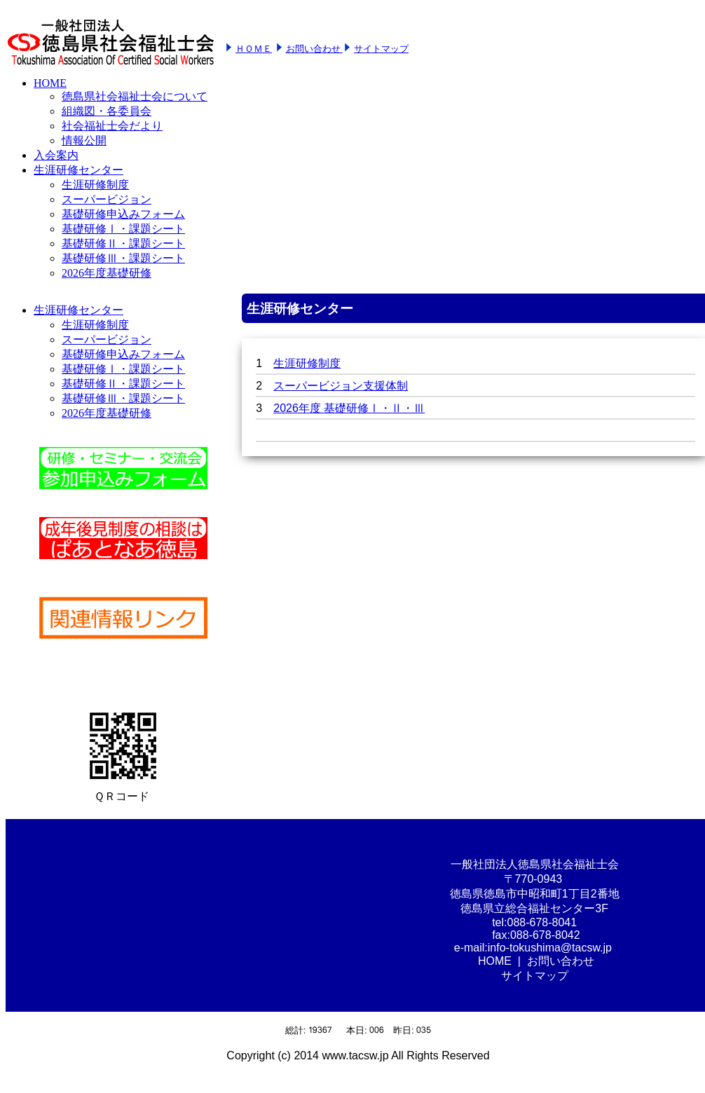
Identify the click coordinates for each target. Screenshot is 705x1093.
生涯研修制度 (307, 363)
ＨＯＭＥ (253, 48)
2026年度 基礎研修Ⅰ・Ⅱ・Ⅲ (349, 408)
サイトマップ (381, 48)
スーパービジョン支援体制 (340, 386)
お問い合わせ (314, 48)
